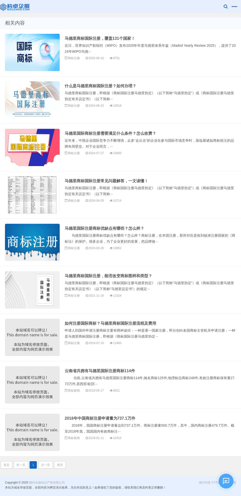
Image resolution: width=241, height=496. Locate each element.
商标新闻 (74, 390)
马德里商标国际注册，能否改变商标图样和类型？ (108, 276)
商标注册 (74, 58)
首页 (6, 465)
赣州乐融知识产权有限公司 (15, 6)
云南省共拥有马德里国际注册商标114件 (100, 371)
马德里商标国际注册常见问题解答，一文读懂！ (106, 181)
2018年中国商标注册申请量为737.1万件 (100, 418)
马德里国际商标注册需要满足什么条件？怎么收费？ (110, 133)
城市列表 (205, 482)
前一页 (20, 465)
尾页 (60, 465)
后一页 (45, 465)
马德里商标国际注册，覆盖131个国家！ (100, 38)
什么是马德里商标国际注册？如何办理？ (100, 86)
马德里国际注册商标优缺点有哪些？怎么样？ (104, 228)
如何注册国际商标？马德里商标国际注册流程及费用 (110, 323)
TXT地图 (217, 482)
